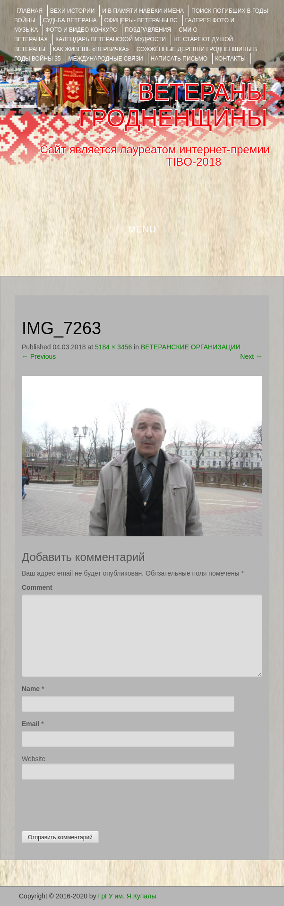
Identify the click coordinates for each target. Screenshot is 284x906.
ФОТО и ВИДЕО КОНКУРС (81, 30)
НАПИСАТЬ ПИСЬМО (179, 58)
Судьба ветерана (70, 20)
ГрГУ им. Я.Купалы (127, 896)
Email (30, 724)
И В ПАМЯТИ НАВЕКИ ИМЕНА (143, 11)
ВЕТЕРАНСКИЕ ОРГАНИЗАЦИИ (191, 347)
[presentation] (93, 802)
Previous (39, 356)
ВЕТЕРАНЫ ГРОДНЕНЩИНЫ (172, 105)
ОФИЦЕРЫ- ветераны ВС (140, 20)
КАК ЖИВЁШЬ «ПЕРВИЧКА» (91, 49)
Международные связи (106, 58)
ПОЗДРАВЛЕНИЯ (148, 30)
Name (31, 689)
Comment (37, 587)
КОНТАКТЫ (230, 58)
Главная (30, 11)
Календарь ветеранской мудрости (110, 39)
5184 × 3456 (113, 347)
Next (251, 356)
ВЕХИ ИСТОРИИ (72, 11)
